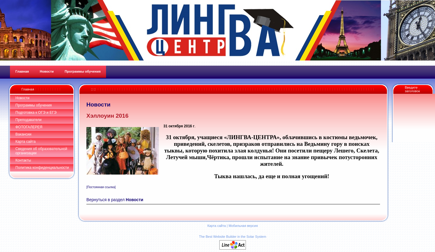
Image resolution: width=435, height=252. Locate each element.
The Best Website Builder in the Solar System (232, 236)
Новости (22, 98)
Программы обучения (33, 105)
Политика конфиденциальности (42, 167)
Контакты (23, 160)
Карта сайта (25, 141)
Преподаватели (28, 120)
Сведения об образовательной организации (41, 151)
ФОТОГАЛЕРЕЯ (28, 127)
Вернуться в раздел (114, 200)
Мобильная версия (243, 225)
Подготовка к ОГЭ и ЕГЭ (35, 112)
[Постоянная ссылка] (101, 187)
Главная (27, 89)
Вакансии (23, 134)
